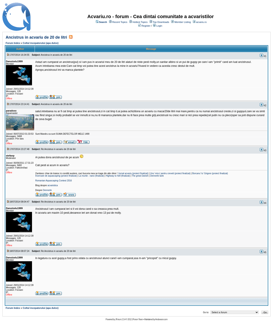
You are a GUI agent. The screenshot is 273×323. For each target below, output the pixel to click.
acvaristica (52, 185)
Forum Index (13, 43)
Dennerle (47, 190)
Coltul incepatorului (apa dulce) (40, 43)
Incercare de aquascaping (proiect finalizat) (56, 176)
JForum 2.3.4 (120, 319)
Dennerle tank (157, 176)
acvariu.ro (201, 22)
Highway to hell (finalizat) (118, 176)
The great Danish (140, 176)
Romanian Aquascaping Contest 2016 (53, 180)
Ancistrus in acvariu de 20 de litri (36, 37)
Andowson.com (161, 319)
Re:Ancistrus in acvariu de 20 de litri (58, 149)
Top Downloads (161, 22)
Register (146, 25)
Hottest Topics (140, 22)
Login (159, 25)
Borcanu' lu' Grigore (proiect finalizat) (210, 173)
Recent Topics (119, 22)
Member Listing (182, 22)
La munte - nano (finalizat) (91, 176)
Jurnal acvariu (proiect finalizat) (133, 173)
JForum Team (137, 319)
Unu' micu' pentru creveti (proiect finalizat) (170, 173)
